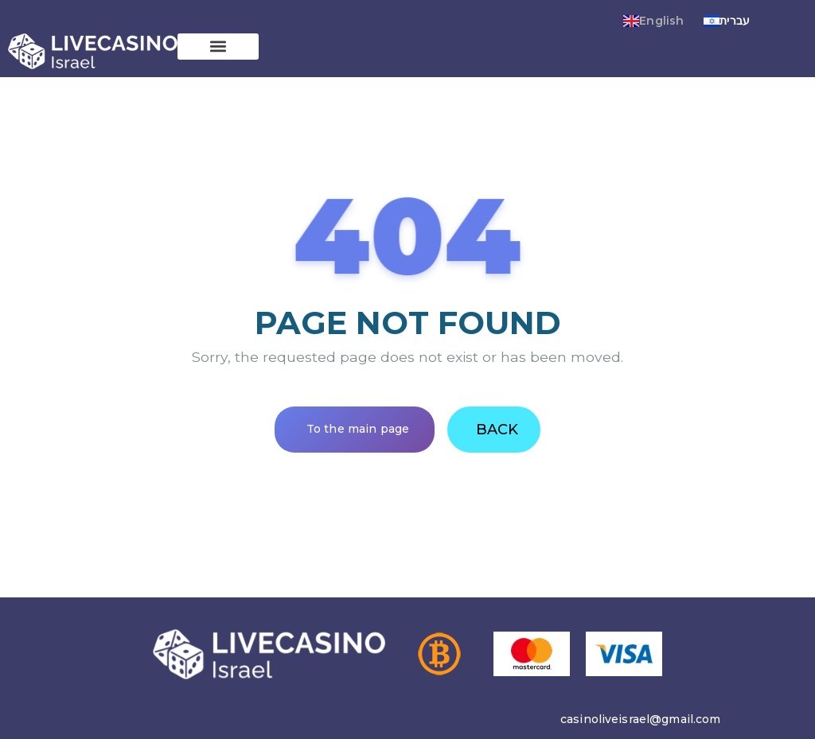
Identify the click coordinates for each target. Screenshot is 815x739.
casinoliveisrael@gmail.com (640, 719)
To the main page (357, 429)
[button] (218, 46)
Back (497, 429)
